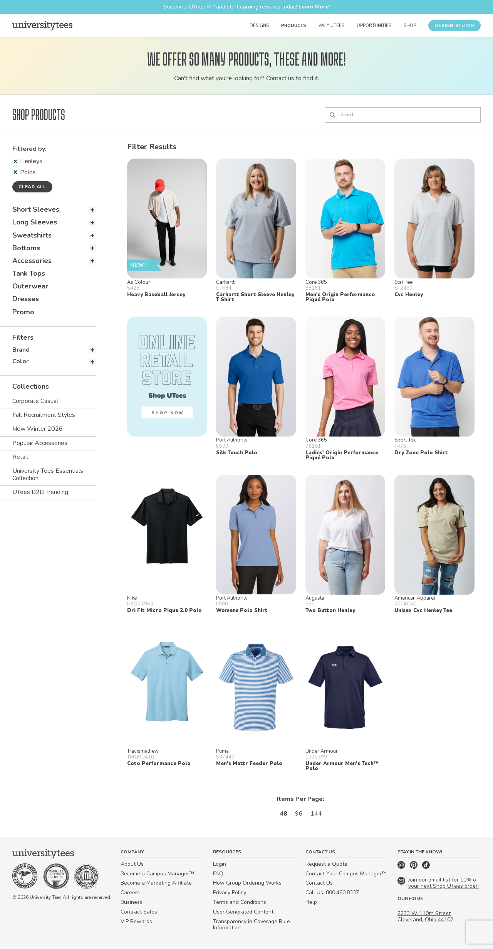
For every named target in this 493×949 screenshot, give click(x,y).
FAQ (218, 873)
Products (293, 26)
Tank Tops (28, 273)
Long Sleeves (34, 222)
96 (299, 813)
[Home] (42, 25)
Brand (21, 350)
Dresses (25, 298)
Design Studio (454, 25)
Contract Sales (139, 911)
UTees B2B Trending (40, 492)
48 (283, 813)
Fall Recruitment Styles (43, 415)
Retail (20, 457)
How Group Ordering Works (247, 883)
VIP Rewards (136, 921)
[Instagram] (402, 867)
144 (316, 813)
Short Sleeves (35, 209)
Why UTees (331, 26)
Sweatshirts (32, 235)
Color (20, 361)
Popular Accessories (39, 443)
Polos (25, 172)
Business (132, 902)
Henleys (28, 161)
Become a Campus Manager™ (157, 873)
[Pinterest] (414, 867)
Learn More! (314, 6)
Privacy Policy (229, 892)
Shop (410, 26)
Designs (259, 26)
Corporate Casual (35, 401)
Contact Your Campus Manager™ (346, 873)
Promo (23, 312)
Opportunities (374, 26)
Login (219, 864)
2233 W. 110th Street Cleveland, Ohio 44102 (425, 917)
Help (311, 902)
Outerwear (30, 286)
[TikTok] (426, 867)
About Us (132, 864)
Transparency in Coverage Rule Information (251, 925)
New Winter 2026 (37, 429)
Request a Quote (326, 864)
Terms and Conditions (239, 902)
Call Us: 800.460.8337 (332, 892)
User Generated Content (243, 911)
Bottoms (26, 248)
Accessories (32, 260)
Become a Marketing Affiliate (156, 883)
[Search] (403, 115)
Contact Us (319, 883)
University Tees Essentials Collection (47, 474)
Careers (130, 892)
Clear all (32, 187)
